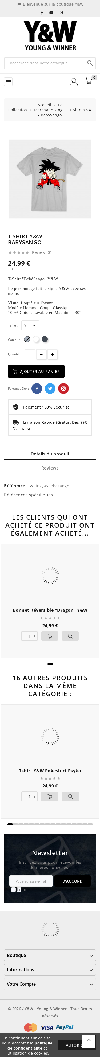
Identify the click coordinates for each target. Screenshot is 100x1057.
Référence (15, 486)
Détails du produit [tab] (50, 454)
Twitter (50, 388)
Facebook (36, 388)
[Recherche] (45, 63)
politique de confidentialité (30, 1045)
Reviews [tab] (50, 468)
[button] (50, 664)
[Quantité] (30, 354)
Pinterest (63, 388)
